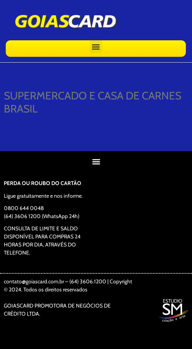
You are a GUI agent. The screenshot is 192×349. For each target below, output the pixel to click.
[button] (96, 46)
